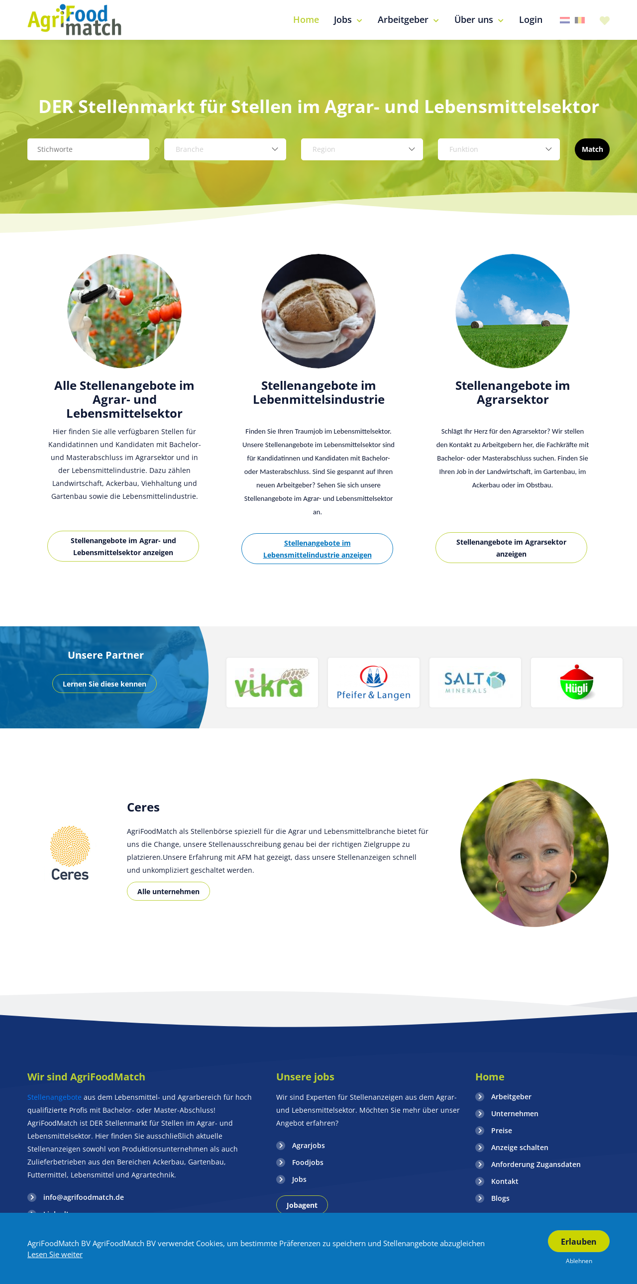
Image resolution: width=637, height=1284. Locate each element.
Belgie (580, 20)
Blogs (500, 1198)
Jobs (299, 1179)
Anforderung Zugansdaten (536, 1164)
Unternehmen (514, 1113)
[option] (124, 419)
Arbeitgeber (511, 1096)
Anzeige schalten (519, 1147)
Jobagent (302, 1205)
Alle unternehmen (168, 891)
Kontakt (505, 1181)
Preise (501, 1130)
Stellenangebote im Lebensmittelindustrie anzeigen (317, 549)
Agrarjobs (308, 1145)
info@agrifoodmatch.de (83, 1197)
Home (490, 1076)
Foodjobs (307, 1162)
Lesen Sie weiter (55, 1254)
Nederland (565, 20)
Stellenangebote (55, 1097)
